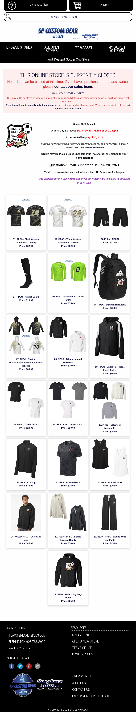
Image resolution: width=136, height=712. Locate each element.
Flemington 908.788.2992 (27, 642)
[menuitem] (19, 49)
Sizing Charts (82, 635)
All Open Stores (51, 48)
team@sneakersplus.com (27, 635)
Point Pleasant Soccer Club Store (68, 59)
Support (83, 165)
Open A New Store (85, 641)
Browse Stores (19, 47)
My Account (84, 47)
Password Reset (95, 147)
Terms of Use (82, 648)
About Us (79, 683)
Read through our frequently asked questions (30, 105)
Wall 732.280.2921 (22, 648)
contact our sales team (73, 87)
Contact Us (16, 628)
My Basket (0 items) (117, 48)
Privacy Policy (82, 654)
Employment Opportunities (92, 696)
